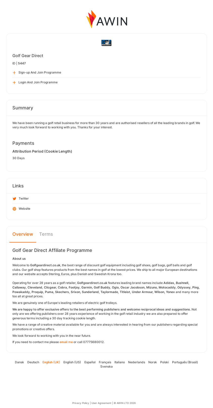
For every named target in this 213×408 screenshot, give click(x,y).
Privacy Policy (80, 402)
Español (90, 362)
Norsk (152, 362)
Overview (22, 234)
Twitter (21, 198)
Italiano (119, 362)
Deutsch (33, 362)
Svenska (106, 366)
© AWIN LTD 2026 (125, 402)
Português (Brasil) (185, 362)
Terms (46, 234)
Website (21, 208)
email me (66, 342)
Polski (164, 362)
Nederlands (136, 362)
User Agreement (101, 402)
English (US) (72, 362)
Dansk (19, 362)
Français (105, 362)
